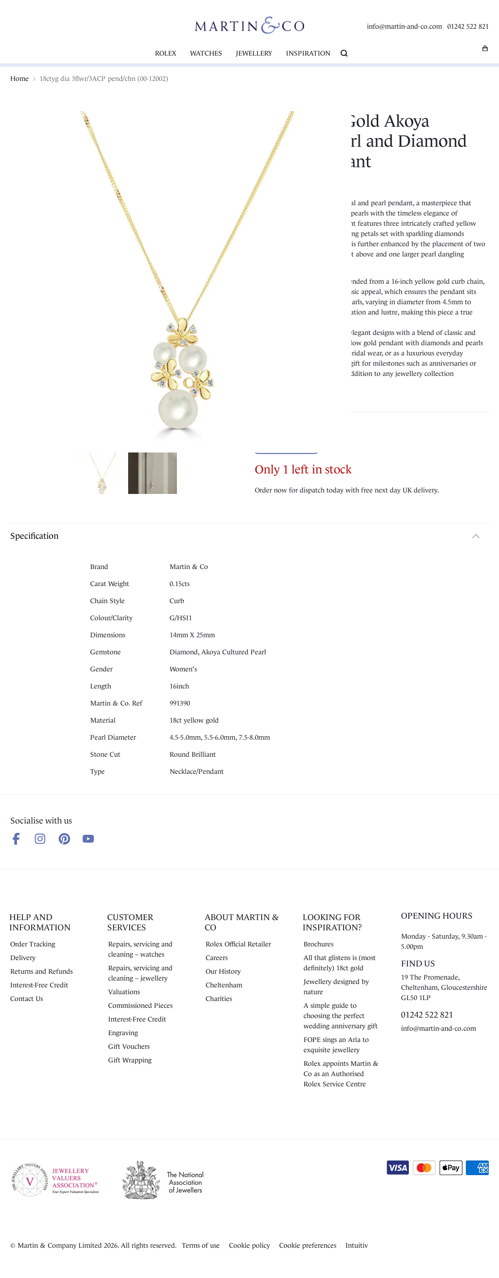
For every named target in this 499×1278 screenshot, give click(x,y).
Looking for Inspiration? (332, 922)
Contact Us (26, 999)
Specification (34, 536)
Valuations (124, 992)
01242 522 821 (468, 26)
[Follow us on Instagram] (40, 839)
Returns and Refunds (41, 971)
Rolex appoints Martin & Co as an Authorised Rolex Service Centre (341, 1074)
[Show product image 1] (101, 474)
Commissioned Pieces (140, 1005)
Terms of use (201, 1245)
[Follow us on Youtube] (88, 839)
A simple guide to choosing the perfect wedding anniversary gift (341, 1016)
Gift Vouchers (129, 1046)
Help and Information (40, 922)
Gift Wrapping (130, 1060)
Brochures (318, 944)
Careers (217, 958)
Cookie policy (249, 1245)
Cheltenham (224, 985)
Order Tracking (32, 944)
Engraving (123, 1033)
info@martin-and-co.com (404, 26)
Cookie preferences (307, 1245)
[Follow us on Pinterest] (64, 839)
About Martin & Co (242, 922)
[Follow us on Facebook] (16, 839)
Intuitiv (356, 1245)
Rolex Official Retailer (238, 944)
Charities (219, 999)
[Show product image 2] (152, 474)
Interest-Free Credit (39, 985)
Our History (223, 971)
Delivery (23, 958)
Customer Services (130, 922)
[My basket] (485, 48)
